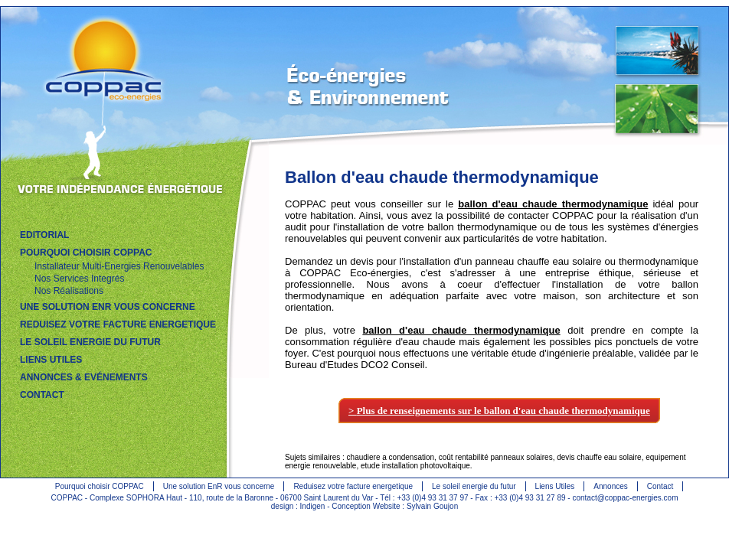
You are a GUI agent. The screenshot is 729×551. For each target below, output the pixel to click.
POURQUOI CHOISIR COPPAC (86, 252)
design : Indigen (299, 506)
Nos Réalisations (68, 290)
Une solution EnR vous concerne (219, 486)
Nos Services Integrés (79, 278)
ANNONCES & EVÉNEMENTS (84, 377)
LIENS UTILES (51, 359)
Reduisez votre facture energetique (353, 486)
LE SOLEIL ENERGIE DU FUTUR (90, 342)
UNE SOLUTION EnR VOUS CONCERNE (107, 307)
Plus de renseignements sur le (503, 410)
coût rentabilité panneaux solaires (496, 457)
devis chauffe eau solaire (599, 457)
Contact (660, 486)
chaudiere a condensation (391, 457)
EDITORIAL (44, 235)
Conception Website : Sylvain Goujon (395, 506)
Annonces (610, 486)
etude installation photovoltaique (415, 465)
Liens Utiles (555, 486)
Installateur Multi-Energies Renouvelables (119, 266)
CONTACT (42, 395)
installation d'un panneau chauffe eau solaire (503, 261)
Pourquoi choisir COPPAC (99, 486)
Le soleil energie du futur (474, 486)
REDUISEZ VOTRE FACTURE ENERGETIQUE (118, 324)
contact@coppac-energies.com (625, 498)
